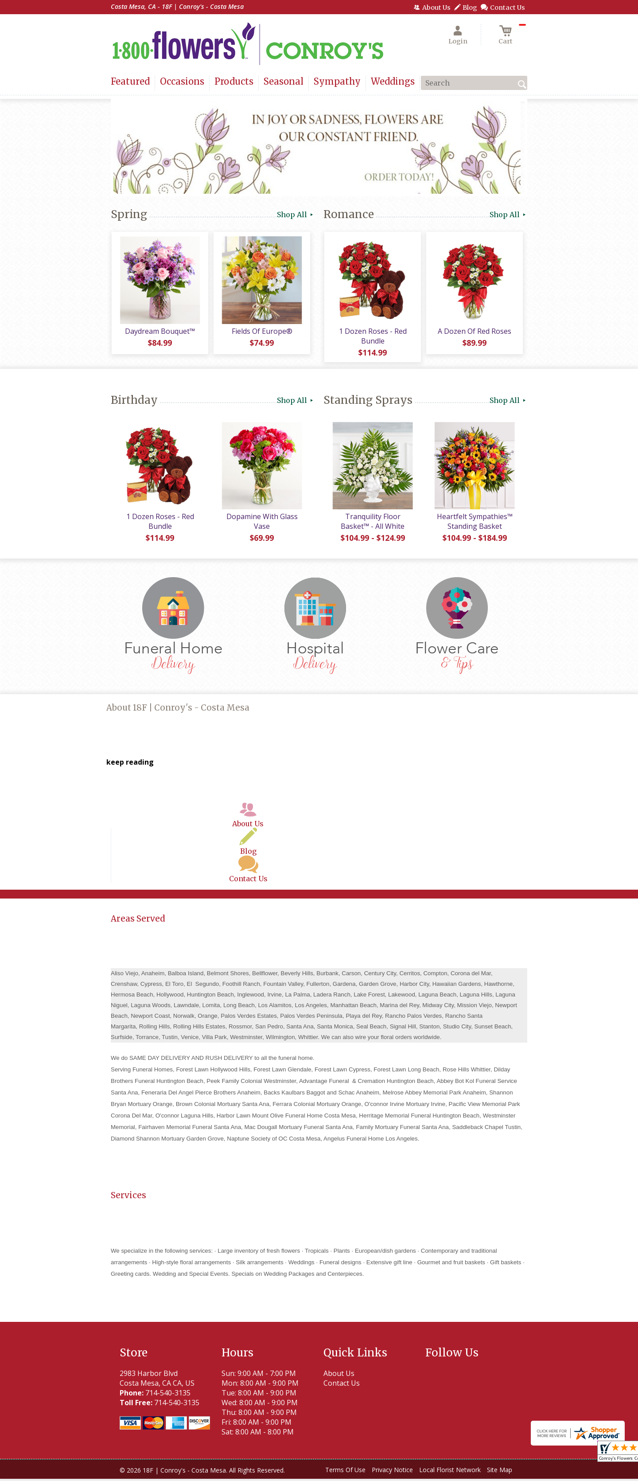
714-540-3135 (168, 1395)
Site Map (499, 1472)
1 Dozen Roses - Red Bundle (372, 337)
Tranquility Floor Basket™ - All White (372, 523)
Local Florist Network (450, 1472)
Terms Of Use (345, 1472)
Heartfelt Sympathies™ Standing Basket (474, 523)
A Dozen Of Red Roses (474, 332)
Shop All (296, 214)
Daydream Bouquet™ (159, 332)
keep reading (130, 764)
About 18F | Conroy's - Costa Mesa (177, 710)
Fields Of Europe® (261, 332)
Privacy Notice (392, 1472)
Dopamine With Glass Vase (261, 523)
